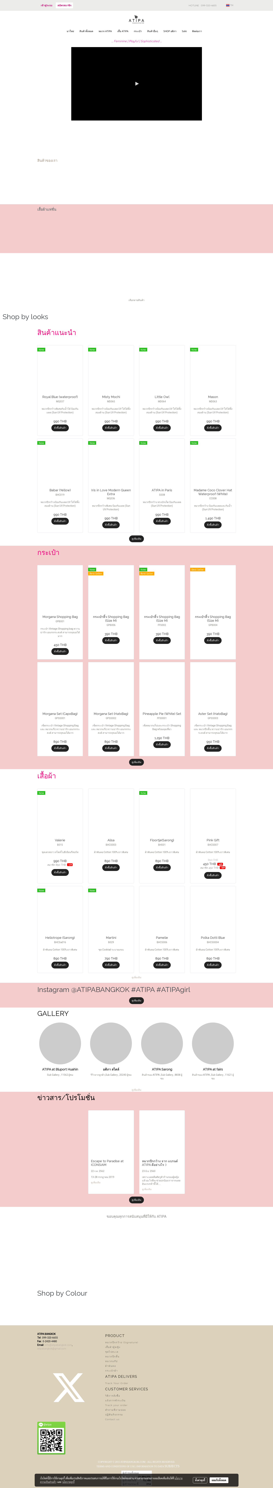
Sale (184, 31)
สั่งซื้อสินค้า (60, 427)
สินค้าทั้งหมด (86, 31)
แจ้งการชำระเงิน (115, 1400)
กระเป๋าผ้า (111, 1370)
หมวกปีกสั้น (112, 1356)
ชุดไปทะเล (111, 1352)
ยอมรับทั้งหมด (219, 1480)
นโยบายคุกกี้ (68, 1481)
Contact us (112, 1419)
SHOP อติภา (169, 31)
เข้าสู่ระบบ (46, 5)
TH (229, 5)
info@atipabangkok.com (58, 1345)
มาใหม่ (70, 31)
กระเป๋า (138, 31)
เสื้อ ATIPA (122, 31)
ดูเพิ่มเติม (136, 538)
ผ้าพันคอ (110, 1366)
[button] (207, 31)
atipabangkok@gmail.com (51, 1348)
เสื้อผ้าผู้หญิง (112, 1347)
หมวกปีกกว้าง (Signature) (121, 1342)
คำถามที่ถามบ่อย (115, 1410)
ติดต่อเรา (197, 31)
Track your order (116, 1405)
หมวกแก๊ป (111, 1361)
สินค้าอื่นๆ (152, 31)
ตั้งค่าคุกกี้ (200, 1480)
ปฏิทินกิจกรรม (114, 1414)
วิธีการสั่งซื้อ (112, 1396)
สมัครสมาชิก (64, 5)
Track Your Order (116, 1383)
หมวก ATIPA (105, 31)
